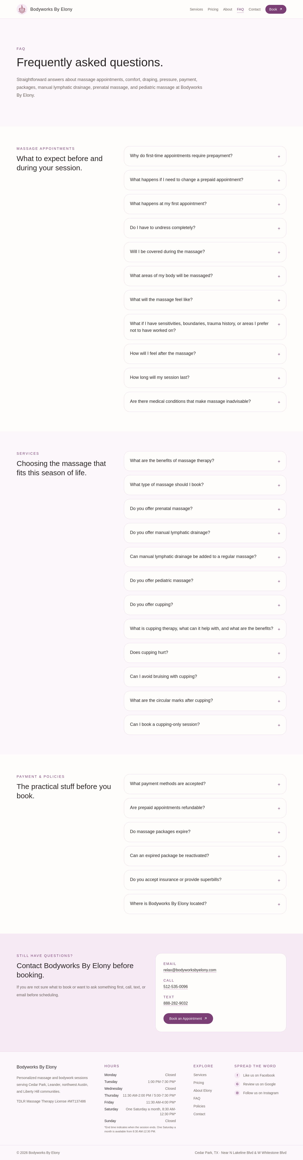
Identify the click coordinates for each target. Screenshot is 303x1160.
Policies (199, 1106)
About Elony (203, 1090)
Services (196, 9)
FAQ (240, 9)
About (227, 9)
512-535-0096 (175, 987)
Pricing (213, 9)
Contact (254, 9)
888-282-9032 (175, 1003)
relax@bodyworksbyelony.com (189, 970)
